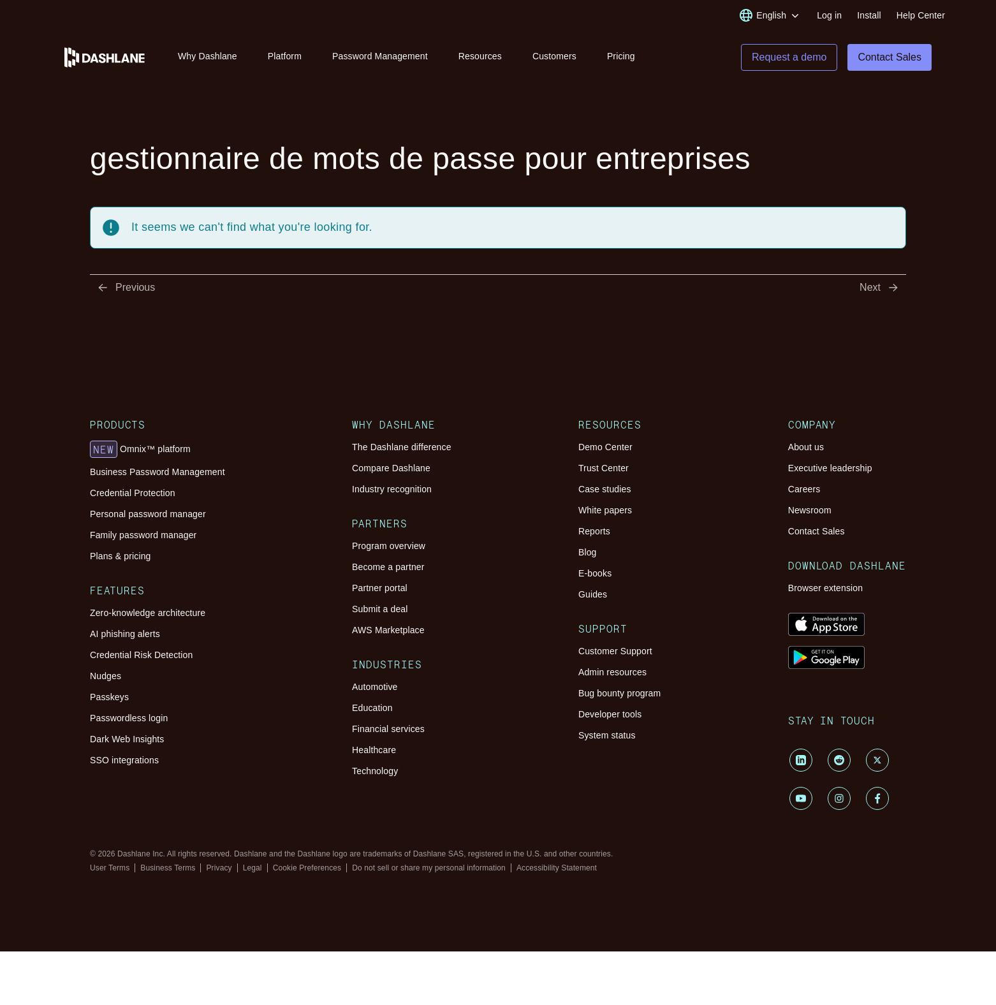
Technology (375, 772)
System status (607, 736)
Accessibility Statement (556, 868)
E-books (595, 574)
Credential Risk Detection (141, 655)
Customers (554, 56)
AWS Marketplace (388, 631)
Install (869, 15)
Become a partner (388, 567)
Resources (480, 56)
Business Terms (167, 868)
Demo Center (605, 448)
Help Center (921, 15)
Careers (804, 490)
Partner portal (379, 588)
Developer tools (609, 715)
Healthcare (374, 750)
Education (372, 708)
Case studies (604, 490)
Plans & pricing (120, 557)
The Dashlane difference (401, 448)
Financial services (388, 729)
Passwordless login (129, 719)
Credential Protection (132, 493)
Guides (592, 595)
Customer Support (615, 652)
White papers (605, 511)
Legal (252, 868)
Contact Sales (816, 532)
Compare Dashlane (391, 469)
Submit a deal (379, 610)
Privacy (218, 868)
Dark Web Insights (127, 740)
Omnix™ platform (140, 450)
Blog (587, 553)
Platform (285, 56)
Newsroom (809, 511)
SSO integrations (124, 761)
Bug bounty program (619, 694)
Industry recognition (392, 490)
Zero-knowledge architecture (147, 613)
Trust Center (603, 469)
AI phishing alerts (125, 634)
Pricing (621, 56)
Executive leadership (830, 469)
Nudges (105, 676)
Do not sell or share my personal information (429, 868)
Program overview (388, 546)
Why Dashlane (207, 56)
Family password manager (143, 536)
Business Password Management (157, 472)
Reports (594, 532)
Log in (829, 15)
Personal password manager (148, 515)
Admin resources (612, 673)
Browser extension (825, 588)
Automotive (374, 687)
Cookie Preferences (307, 868)
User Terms (109, 868)
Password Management (380, 56)
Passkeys (109, 698)
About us (806, 448)
